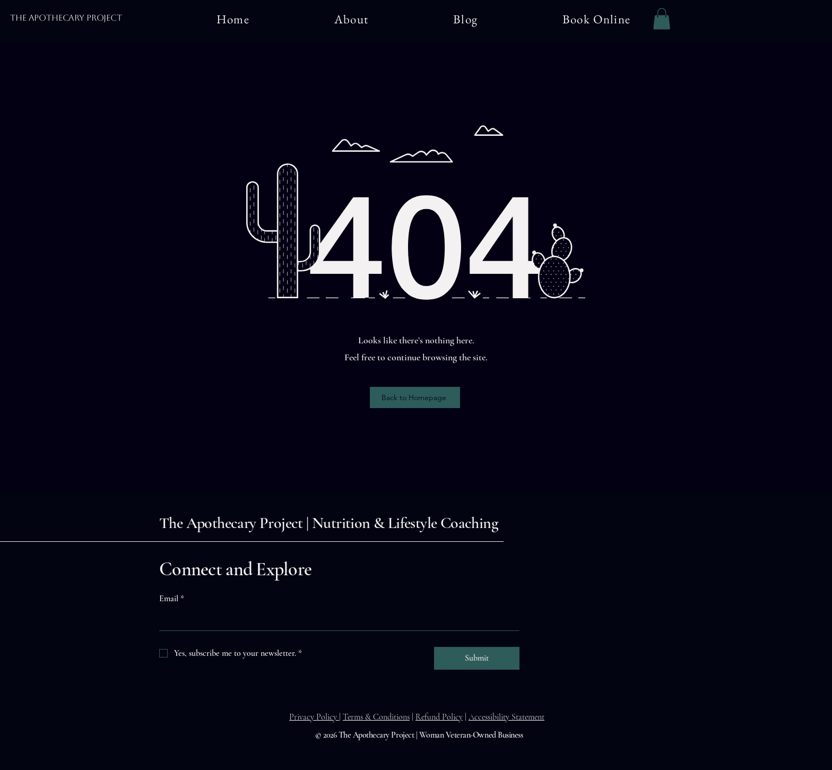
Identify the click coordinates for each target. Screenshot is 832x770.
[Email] (336, 619)
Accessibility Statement (506, 717)
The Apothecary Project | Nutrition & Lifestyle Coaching (328, 523)
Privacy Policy (314, 717)
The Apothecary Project (66, 18)
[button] (662, 19)
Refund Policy (439, 717)
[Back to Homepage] (415, 397)
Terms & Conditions (376, 717)
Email (171, 598)
